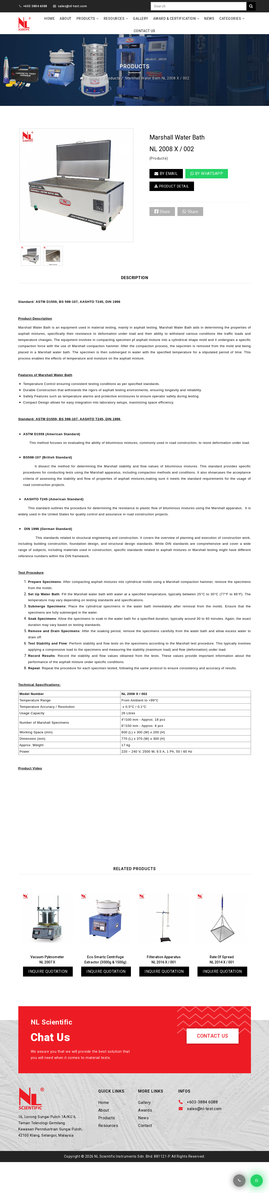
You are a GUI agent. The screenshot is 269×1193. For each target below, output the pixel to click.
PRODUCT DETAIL (173, 189)
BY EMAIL (166, 175)
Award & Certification (174, 19)
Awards (145, 1138)
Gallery (140, 19)
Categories (230, 19)
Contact (145, 1154)
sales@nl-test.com (72, 6)
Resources (114, 19)
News (209, 19)
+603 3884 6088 (35, 6)
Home (49, 19)
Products (85, 19)
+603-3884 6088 (202, 1130)
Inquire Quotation (48, 998)
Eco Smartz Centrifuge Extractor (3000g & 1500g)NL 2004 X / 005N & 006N (106, 989)
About (66, 19)
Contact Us (144, 31)
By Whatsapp (206, 175)
